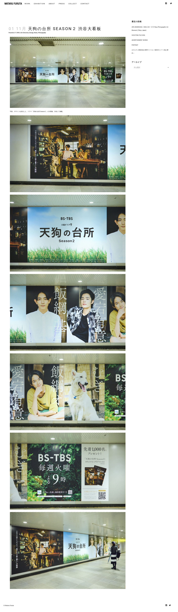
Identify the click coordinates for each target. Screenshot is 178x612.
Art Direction (25, 30)
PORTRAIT (135, 42)
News (36, 30)
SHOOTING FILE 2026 (138, 33)
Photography (42, 30)
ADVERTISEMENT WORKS (140, 37)
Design (31, 30)
